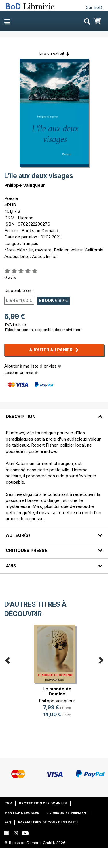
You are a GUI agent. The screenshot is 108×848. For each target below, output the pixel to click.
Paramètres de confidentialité (48, 822)
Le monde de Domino (57, 691)
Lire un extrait (51, 53)
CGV (8, 803)
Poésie (11, 198)
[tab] (54, 413)
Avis (11, 566)
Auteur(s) (18, 535)
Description (20, 416)
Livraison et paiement (67, 813)
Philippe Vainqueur (24, 185)
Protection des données (43, 803)
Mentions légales (21, 813)
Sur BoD (94, 7)
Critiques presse (26, 550)
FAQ (7, 822)
